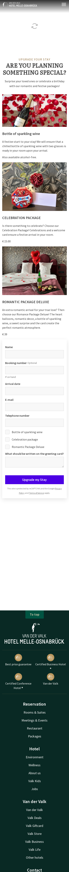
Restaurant (34, 728)
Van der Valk (50, 679)
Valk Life (34, 849)
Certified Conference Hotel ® (18, 681)
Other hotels (34, 857)
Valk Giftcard (34, 826)
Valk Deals (35, 818)
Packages (34, 736)
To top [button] (34, 614)
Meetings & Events (34, 720)
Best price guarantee (18, 660)
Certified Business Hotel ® (50, 662)
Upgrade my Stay (34, 480)
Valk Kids (34, 781)
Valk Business (34, 841)
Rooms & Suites (35, 712)
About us (35, 773)
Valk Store (35, 834)
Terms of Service (36, 493)
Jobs (34, 789)
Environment (34, 757)
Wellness (34, 765)
